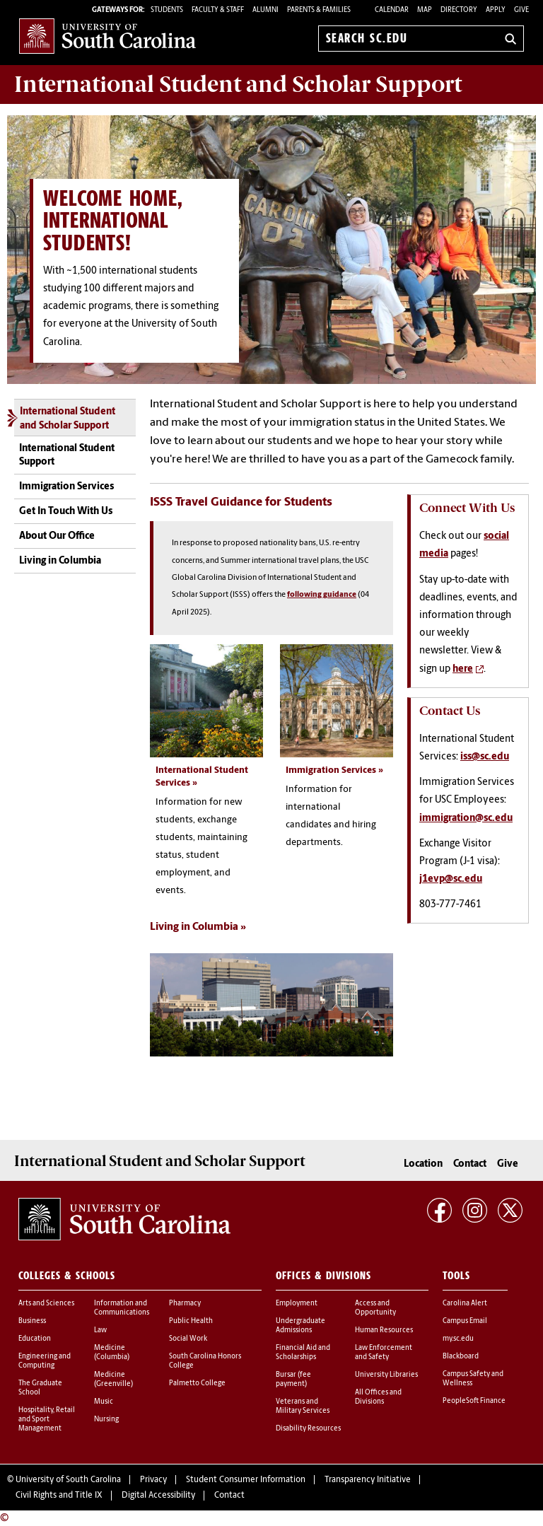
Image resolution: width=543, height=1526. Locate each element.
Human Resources (384, 1330)
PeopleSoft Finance (474, 1401)
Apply (496, 10)
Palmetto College (197, 1383)
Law (100, 1330)
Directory (458, 10)
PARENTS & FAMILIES (319, 10)
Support (238, 84)
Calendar (392, 10)
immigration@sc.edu (466, 818)
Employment (296, 1303)
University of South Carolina (68, 1480)
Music (103, 1402)
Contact (469, 1163)
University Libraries (386, 1375)
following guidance (321, 594)
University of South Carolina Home (107, 35)
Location (423, 1163)
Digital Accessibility (158, 1495)
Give (521, 10)
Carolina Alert (465, 1303)
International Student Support (67, 455)
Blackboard (461, 1357)
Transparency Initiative (368, 1480)
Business (32, 1321)
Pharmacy (185, 1303)
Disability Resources (308, 1429)
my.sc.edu (458, 1339)
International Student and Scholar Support (67, 418)
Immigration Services (66, 487)
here (462, 669)
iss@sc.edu (484, 757)
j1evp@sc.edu (450, 879)
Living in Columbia (60, 561)
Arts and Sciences (46, 1303)
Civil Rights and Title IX (59, 1495)
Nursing (106, 1419)
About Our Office (57, 536)
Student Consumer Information (245, 1480)
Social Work (188, 1339)
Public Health (191, 1321)
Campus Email (465, 1321)
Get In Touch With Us (65, 511)
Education (34, 1339)
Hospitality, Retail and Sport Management (46, 1419)
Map (424, 10)
